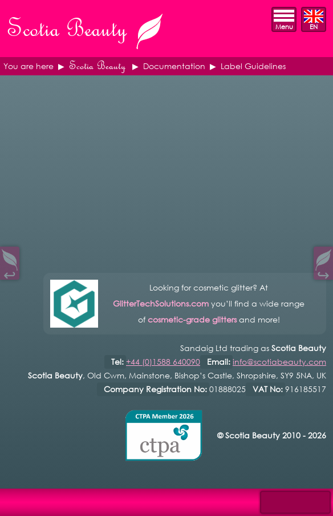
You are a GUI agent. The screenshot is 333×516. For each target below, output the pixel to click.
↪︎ (323, 272)
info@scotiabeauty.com (279, 361)
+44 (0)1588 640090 (163, 361)
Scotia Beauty (97, 66)
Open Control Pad (17, 499)
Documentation (174, 66)
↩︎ (9, 272)
